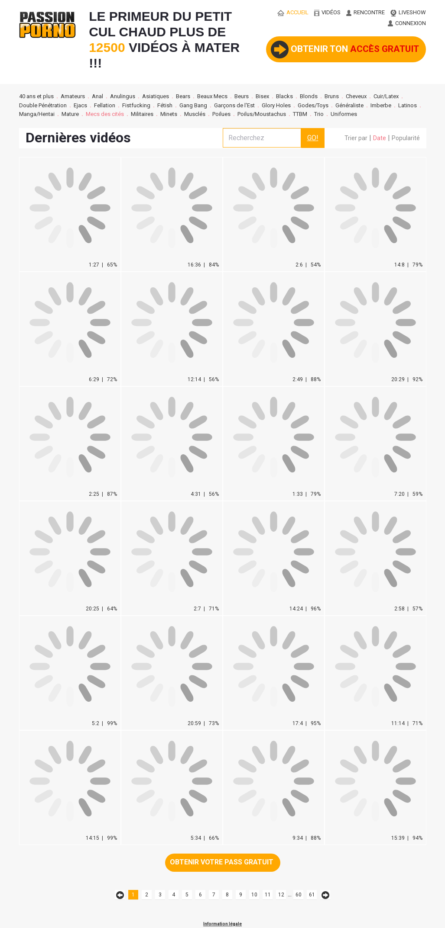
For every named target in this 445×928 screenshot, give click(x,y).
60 (299, 895)
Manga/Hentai (37, 114)
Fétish (164, 105)
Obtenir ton (345, 49)
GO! (312, 138)
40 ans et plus (36, 96)
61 (312, 895)
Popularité (406, 138)
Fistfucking (136, 105)
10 (254, 895)
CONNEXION (407, 23)
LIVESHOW (408, 12)
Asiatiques (155, 96)
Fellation (104, 105)
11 (268, 895)
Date (379, 138)
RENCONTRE (365, 12)
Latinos (407, 105)
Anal (97, 96)
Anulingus (122, 96)
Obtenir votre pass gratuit (221, 862)
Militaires (142, 114)
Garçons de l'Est (234, 105)
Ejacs (80, 105)
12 (281, 895)
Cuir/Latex (386, 96)
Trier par (355, 138)
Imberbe (380, 105)
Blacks (284, 96)
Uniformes (344, 114)
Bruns (332, 96)
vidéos (327, 12)
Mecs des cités (105, 114)
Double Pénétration (43, 105)
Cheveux (356, 96)
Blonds (309, 96)
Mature (70, 114)
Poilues (221, 114)
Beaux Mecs (212, 96)
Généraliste (349, 105)
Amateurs (73, 96)
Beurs (241, 96)
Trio (319, 114)
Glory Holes (276, 105)
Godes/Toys (313, 105)
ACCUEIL (293, 12)
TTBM (300, 114)
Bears (183, 96)
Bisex (262, 96)
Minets (168, 114)
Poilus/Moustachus (261, 114)
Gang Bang (193, 105)
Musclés (194, 114)
